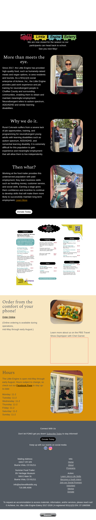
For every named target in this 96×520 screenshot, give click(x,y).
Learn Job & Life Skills (71, 476)
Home (71, 462)
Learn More (21, 200)
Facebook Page (24, 385)
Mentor (71, 488)
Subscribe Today (54, 434)
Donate (71, 492)
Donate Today (24, 212)
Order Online (8, 317)
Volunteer (70, 485)
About (71, 465)
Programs (70, 468)
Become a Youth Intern (70, 479)
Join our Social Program (71, 482)
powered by (48, 513)
